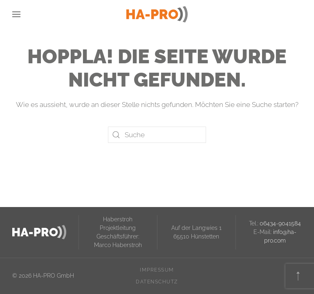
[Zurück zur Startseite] (157, 14)
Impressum (157, 270)
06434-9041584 (280, 223)
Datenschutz (157, 282)
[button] (16, 14)
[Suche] (157, 135)
